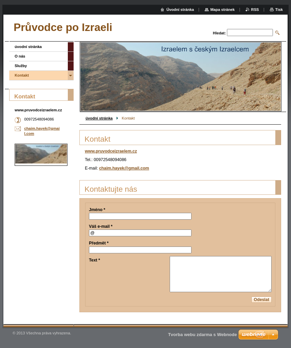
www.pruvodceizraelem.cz (111, 151)
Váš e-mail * (100, 226)
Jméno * (97, 209)
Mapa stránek (222, 9)
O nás (20, 56)
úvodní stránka (99, 118)
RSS (255, 9)
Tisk (279, 9)
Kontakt (22, 75)
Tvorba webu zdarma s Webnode (202, 334)
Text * (94, 260)
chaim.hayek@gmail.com (124, 168)
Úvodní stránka (180, 9)
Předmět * (98, 243)
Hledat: (219, 33)
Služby (21, 66)
